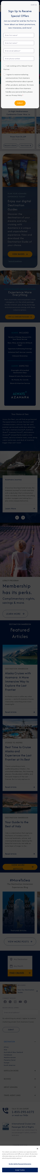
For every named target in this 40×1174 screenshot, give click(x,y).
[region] (20, 1160)
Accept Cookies (20, 1170)
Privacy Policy (17, 95)
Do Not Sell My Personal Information (20, 1164)
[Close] (34, 5)
